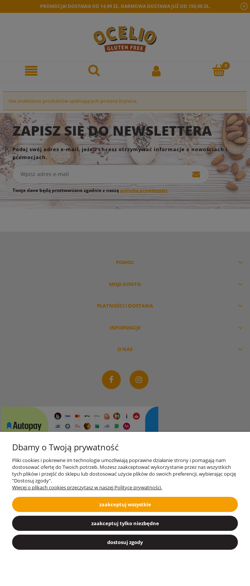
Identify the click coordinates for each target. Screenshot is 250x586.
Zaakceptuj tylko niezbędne (125, 523)
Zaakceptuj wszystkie (125, 504)
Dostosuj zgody (125, 542)
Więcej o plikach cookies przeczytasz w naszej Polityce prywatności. (87, 487)
